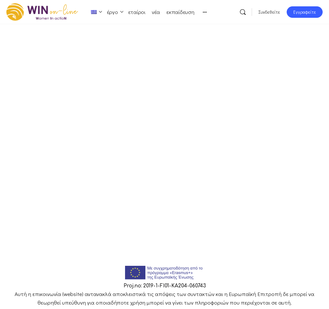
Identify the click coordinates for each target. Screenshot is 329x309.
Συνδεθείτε (269, 12)
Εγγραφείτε (304, 12)
